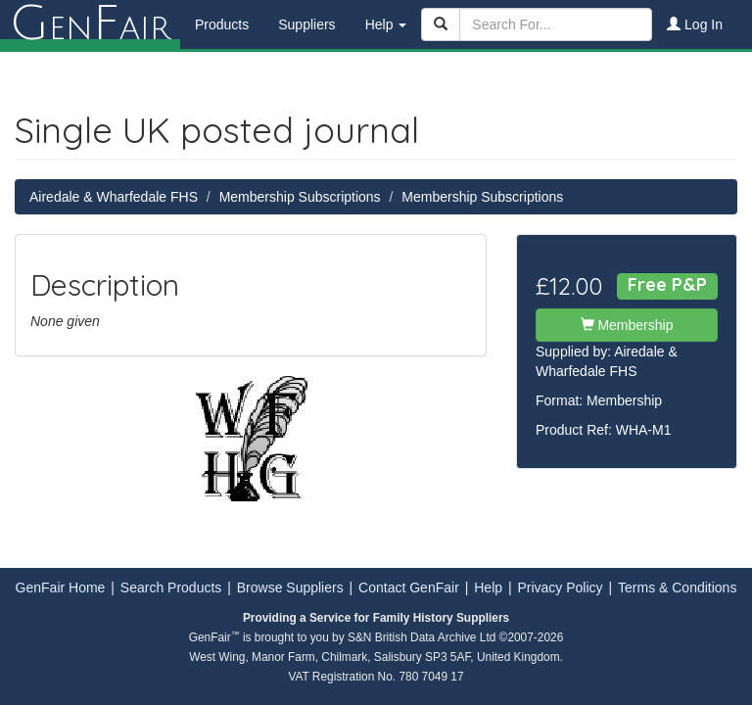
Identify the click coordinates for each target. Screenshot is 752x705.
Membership (627, 325)
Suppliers (306, 24)
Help (488, 587)
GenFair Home (61, 587)
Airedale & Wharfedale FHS (113, 197)
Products (222, 24)
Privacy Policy (559, 587)
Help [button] (386, 24)
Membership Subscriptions (300, 197)
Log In (695, 24)
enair (90, 24)
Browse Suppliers (290, 587)
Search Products (171, 587)
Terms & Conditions (677, 587)
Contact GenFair (408, 587)
